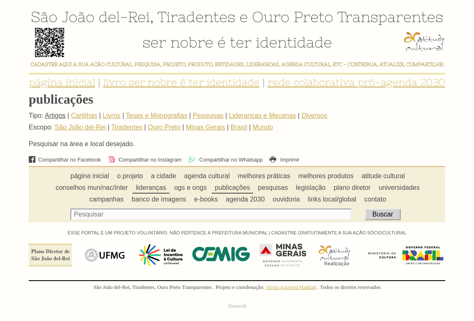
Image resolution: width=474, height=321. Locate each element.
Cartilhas (84, 115)
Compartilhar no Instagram (145, 160)
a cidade (163, 175)
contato (375, 199)
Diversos (314, 115)
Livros (112, 115)
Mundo (263, 127)
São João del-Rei (90, 16)
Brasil (238, 127)
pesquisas (273, 187)
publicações (232, 187)
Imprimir (284, 160)
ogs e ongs (190, 187)
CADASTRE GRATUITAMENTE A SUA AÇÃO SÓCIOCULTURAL (339, 232)
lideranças (151, 187)
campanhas (106, 199)
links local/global (332, 199)
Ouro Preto (292, 16)
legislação (311, 187)
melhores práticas (264, 175)
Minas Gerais (205, 127)
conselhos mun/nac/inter (91, 187)
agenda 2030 (245, 199)
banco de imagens (159, 199)
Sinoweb (237, 306)
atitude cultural (383, 175)
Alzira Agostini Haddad (290, 287)
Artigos (55, 115)
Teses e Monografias (156, 115)
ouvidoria (286, 199)
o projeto (130, 175)
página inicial (62, 82)
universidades (399, 187)
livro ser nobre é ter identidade (181, 82)
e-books (206, 199)
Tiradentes (196, 16)
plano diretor (352, 187)
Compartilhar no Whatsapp (225, 160)
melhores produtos (326, 175)
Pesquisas (208, 115)
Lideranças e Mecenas (262, 115)
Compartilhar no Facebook (65, 160)
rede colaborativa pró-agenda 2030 (356, 82)
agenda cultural (207, 175)
